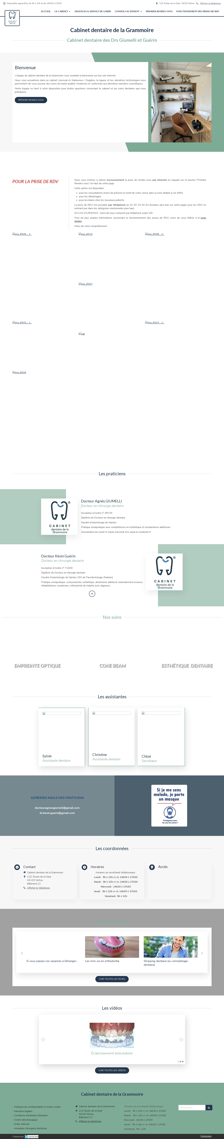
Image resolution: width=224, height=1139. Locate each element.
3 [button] (183, 1061)
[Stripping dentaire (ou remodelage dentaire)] (171, 947)
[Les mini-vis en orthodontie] (112, 947)
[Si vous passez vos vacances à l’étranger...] (53, 947)
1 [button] (178, 1061)
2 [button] (180, 1061)
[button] (37, 657)
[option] (53, 950)
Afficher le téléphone (210, 3)
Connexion (206, 1136)
